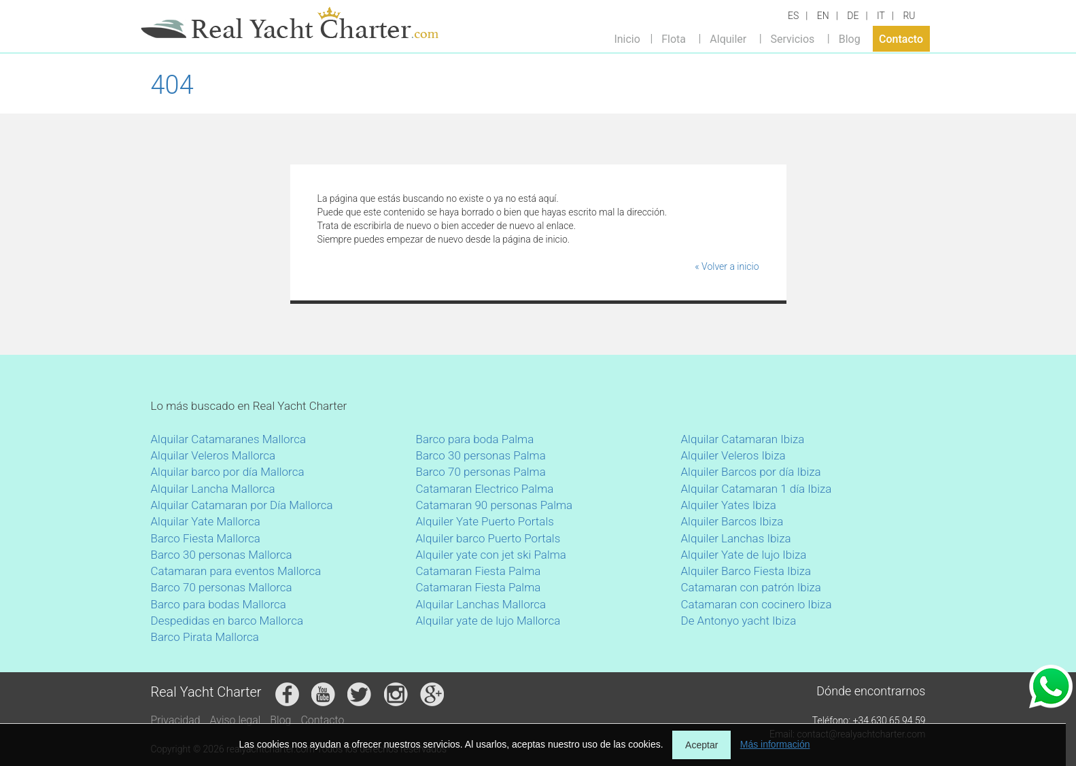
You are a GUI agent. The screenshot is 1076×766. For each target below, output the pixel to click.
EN (823, 15)
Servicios (793, 38)
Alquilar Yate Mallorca (205, 521)
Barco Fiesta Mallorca (205, 538)
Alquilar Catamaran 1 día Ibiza (756, 488)
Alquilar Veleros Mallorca (213, 455)
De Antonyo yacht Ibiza (739, 620)
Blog (850, 38)
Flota (673, 38)
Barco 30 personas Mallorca (221, 554)
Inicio (627, 38)
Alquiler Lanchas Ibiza (736, 538)
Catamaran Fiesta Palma (478, 571)
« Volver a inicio (727, 266)
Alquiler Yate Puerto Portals (485, 521)
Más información (775, 744)
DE (852, 15)
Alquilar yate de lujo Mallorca (488, 620)
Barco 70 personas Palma (481, 471)
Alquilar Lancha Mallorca (213, 488)
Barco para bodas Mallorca (218, 604)
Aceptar (701, 744)
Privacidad (176, 720)
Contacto (901, 38)
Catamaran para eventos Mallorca (236, 571)
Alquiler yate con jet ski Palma (491, 554)
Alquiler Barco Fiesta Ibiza (746, 571)
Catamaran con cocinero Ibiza (756, 604)
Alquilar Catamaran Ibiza (743, 439)
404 (172, 85)
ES (793, 15)
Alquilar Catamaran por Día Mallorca (242, 505)
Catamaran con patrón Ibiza (751, 587)
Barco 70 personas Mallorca (221, 587)
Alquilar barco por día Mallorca (228, 471)
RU (909, 15)
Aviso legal (235, 720)
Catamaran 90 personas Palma (494, 505)
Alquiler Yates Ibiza (728, 505)
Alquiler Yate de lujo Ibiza (744, 554)
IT (881, 15)
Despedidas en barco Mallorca (227, 620)
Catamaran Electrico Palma (485, 488)
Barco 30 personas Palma (481, 455)
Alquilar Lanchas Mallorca (481, 604)
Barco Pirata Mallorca (205, 637)
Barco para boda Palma (475, 439)
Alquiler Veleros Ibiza (733, 455)
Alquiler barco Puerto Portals (488, 538)
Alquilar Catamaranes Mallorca (229, 439)
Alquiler (728, 38)
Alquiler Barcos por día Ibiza (751, 471)
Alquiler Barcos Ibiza (732, 521)
